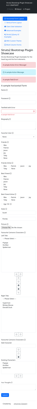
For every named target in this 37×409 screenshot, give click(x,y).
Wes (5, 145)
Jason (6, 150)
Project (26, 9)
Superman (18, 303)
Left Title (4, 235)
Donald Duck (18, 307)
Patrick (6, 148)
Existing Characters (8, 360)
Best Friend (6, 173)
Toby (5, 155)
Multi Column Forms (12, 45)
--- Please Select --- (18, 238)
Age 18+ (8, 204)
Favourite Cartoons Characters (13, 232)
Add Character (6, 343)
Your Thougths (6, 382)
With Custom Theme (12, 41)
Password (5, 98)
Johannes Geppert (19, 404)
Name (4, 90)
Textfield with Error (8, 107)
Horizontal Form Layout (14, 19)
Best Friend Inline (8, 194)
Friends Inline (7, 163)
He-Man (18, 245)
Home (10, 9)
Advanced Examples (12, 30)
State (4, 209)
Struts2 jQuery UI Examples (11, 35)
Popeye (18, 243)
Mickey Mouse (18, 305)
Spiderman (18, 247)
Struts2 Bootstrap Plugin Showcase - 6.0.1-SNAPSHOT (18, 4)
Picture (4, 224)
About (18, 9)
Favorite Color (7, 133)
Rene (5, 158)
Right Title (5, 296)
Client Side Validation (13, 26)
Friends (5, 142)
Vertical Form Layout (13, 23)
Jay (5, 153)
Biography (6, 119)
